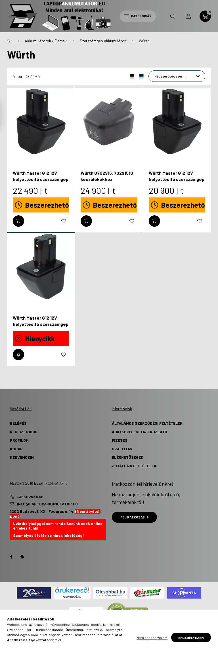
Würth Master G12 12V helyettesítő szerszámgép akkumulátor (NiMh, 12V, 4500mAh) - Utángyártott (40, 327)
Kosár (16, 448)
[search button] (173, 16)
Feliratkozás (134, 517)
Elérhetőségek (127, 457)
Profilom (19, 440)
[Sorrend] (176, 76)
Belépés (18, 423)
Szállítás (122, 448)
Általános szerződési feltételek (147, 423)
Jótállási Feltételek (134, 465)
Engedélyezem (191, 637)
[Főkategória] (9, 41)
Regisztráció (23, 431)
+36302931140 (30, 497)
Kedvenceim (22, 457)
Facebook (11, 556)
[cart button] (205, 16)
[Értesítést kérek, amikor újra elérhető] (18, 354)
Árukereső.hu (72, 596)
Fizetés (119, 440)
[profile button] (188, 16)
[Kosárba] (18, 221)
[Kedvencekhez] (63, 221)
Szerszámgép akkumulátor (103, 40)
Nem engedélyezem (152, 637)
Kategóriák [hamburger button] (138, 16)
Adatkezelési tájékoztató (139, 431)
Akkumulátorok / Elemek (46, 40)
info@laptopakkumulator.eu (47, 504)
